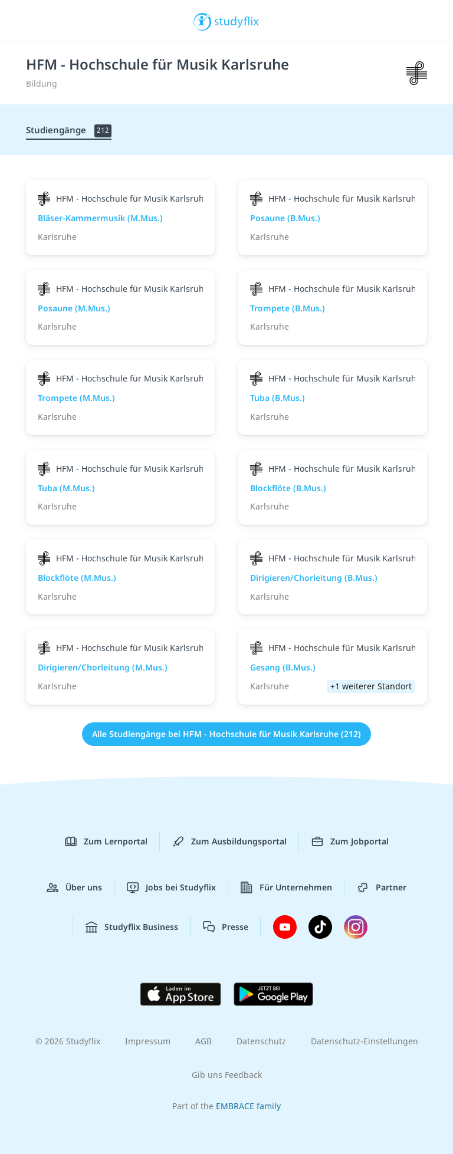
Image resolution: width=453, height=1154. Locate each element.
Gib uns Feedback (227, 1074)
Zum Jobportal (350, 841)
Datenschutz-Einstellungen (364, 1041)
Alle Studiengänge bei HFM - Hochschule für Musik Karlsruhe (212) (226, 733)
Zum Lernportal (106, 841)
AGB (203, 1041)
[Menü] (26, 20)
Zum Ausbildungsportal (229, 841)
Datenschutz (261, 1041)
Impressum (147, 1041)
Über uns (74, 887)
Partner (381, 887)
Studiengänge (68, 130)
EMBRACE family (248, 1106)
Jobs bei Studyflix (171, 887)
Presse (225, 927)
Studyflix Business (132, 927)
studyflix (237, 20)
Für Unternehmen (286, 887)
